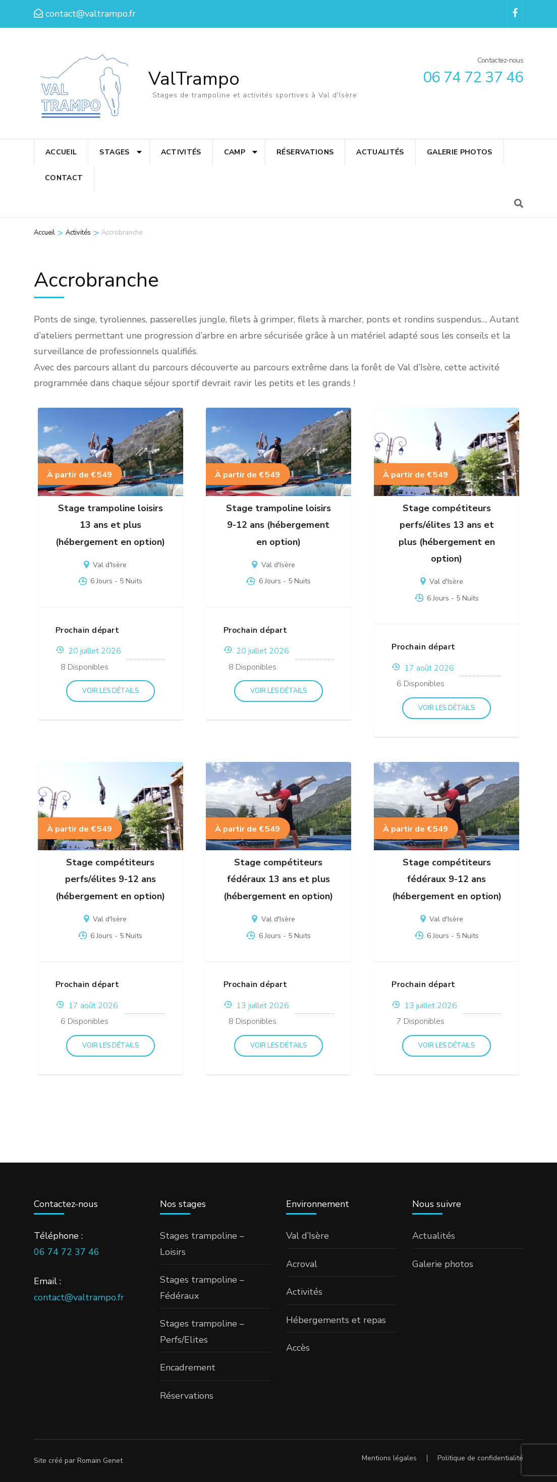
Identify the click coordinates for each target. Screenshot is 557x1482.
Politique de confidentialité (480, 1458)
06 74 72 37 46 (66, 1252)
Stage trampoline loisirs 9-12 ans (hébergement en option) (278, 525)
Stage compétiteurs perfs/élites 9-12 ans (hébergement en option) (110, 879)
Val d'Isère (110, 565)
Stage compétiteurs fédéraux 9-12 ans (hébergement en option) (447, 879)
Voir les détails (110, 690)
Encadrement (187, 1367)
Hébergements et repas (336, 1320)
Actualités (380, 152)
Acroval (301, 1264)
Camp (234, 152)
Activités (181, 152)
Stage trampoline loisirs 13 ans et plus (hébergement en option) (110, 525)
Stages (114, 152)
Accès (298, 1348)
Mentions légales (389, 1458)
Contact (64, 178)
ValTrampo (194, 79)
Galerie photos (459, 152)
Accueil (61, 152)
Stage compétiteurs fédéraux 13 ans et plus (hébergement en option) (278, 879)
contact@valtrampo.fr (79, 1297)
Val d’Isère (307, 1236)
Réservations (304, 152)
